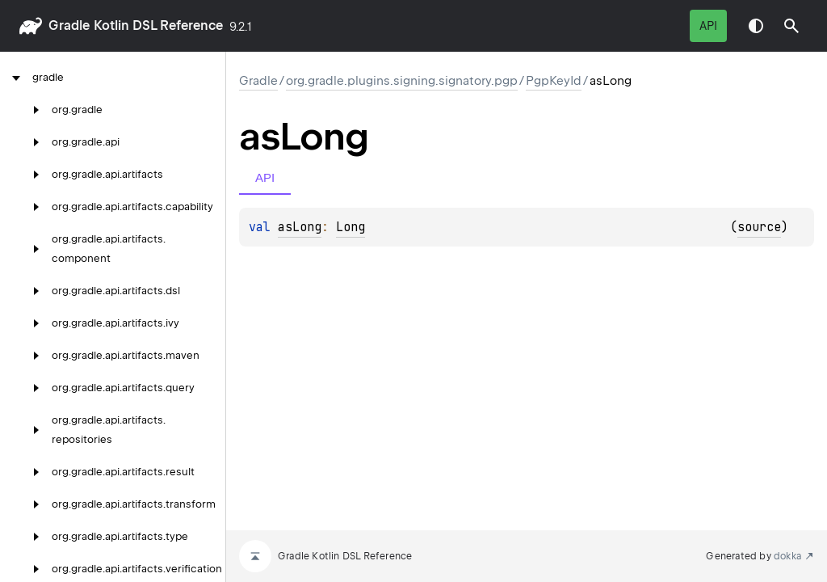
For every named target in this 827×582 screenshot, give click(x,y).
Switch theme (756, 26)
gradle (69, 25)
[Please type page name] (791, 26)
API (708, 25)
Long (350, 227)
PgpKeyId (553, 81)
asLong (299, 227)
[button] (791, 26)
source (759, 227)
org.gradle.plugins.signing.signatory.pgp (402, 81)
